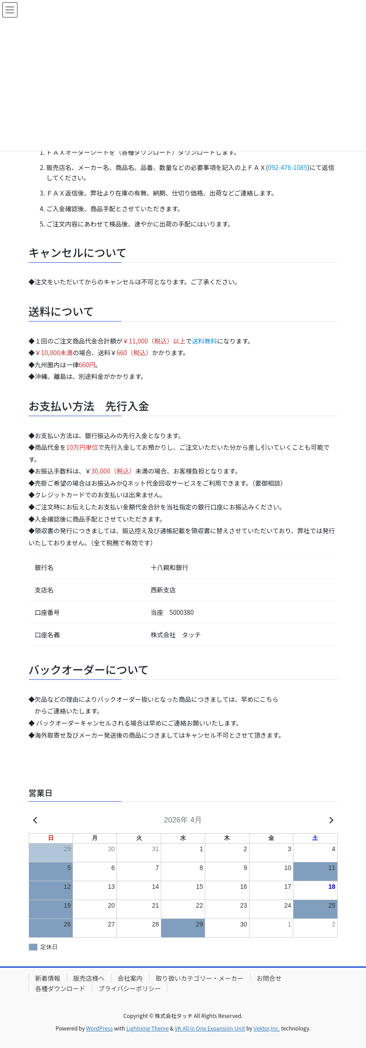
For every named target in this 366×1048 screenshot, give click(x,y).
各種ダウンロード (60, 988)
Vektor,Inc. (267, 1028)
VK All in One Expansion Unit (210, 1028)
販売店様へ (89, 978)
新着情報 (47, 978)
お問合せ (269, 978)
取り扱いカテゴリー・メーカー (200, 978)
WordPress (99, 1028)
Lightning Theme (147, 1028)
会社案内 (130, 978)
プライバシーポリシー (130, 988)
